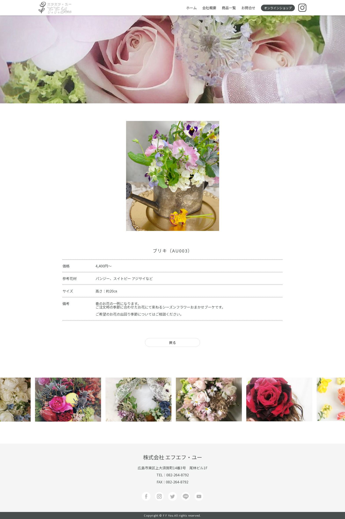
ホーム (191, 7)
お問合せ (248, 7)
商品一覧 (229, 7)
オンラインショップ (278, 8)
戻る (172, 342)
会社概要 (209, 7)
